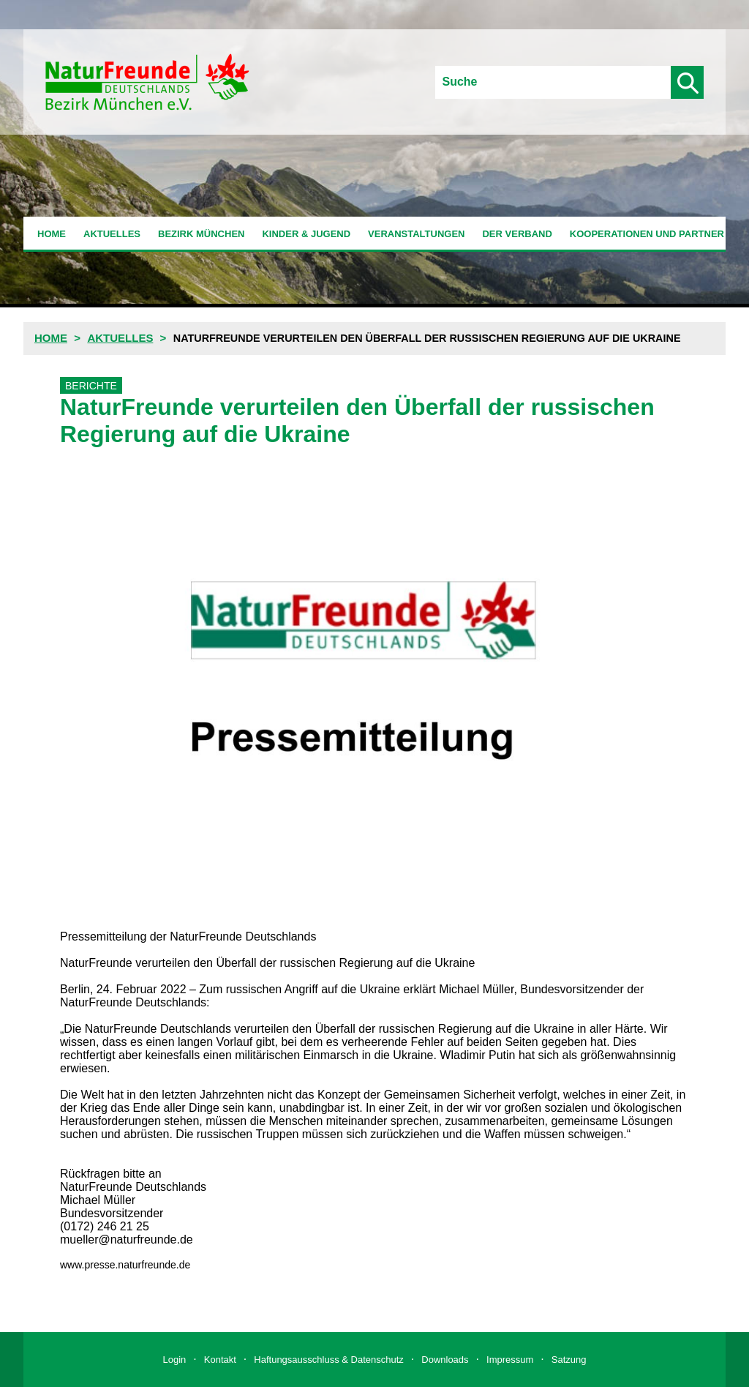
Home (51, 233)
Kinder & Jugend (306, 233)
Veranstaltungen (416, 233)
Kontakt (220, 1359)
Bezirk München (201, 233)
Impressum (509, 1359)
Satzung (569, 1359)
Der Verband (517, 233)
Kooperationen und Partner (647, 233)
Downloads (444, 1359)
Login (175, 1359)
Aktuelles (111, 233)
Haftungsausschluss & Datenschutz (329, 1359)
